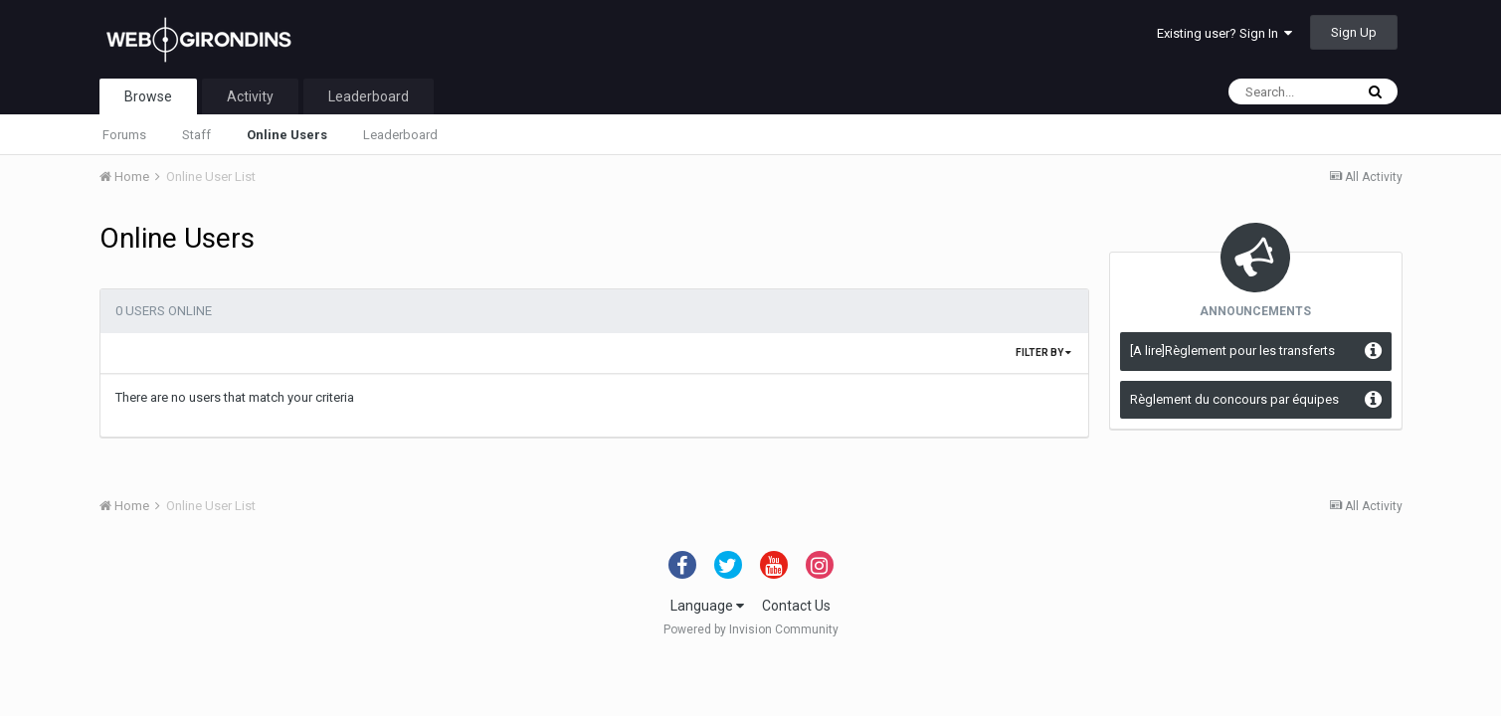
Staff (196, 134)
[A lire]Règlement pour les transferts (1232, 350)
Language (707, 606)
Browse (148, 96)
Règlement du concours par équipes (1234, 399)
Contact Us (796, 606)
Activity (250, 96)
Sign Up (1354, 32)
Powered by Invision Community (751, 629)
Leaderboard (400, 134)
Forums (124, 134)
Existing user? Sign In (1224, 33)
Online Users (287, 134)
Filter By (1043, 352)
